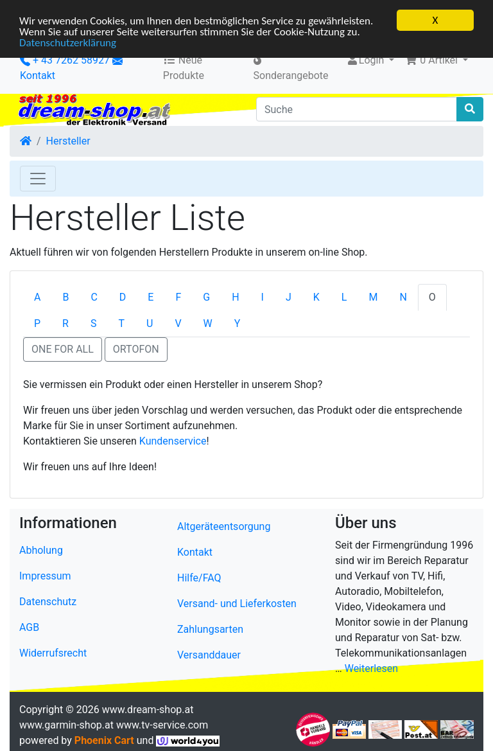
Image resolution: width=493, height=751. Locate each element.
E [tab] (150, 297)
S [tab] (94, 323)
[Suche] (356, 109)
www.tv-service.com (162, 725)
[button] (436, 60)
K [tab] (316, 297)
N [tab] (402, 297)
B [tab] (65, 297)
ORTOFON (136, 349)
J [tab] (288, 297)
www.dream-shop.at (148, 709)
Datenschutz (47, 602)
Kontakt (37, 75)
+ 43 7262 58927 (65, 60)
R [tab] (65, 323)
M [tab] (372, 297)
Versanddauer (209, 655)
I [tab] (262, 297)
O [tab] (432, 297)
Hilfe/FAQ (199, 578)
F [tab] (178, 297)
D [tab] (122, 297)
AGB (29, 627)
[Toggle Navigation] (38, 178)
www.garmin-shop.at (66, 725)
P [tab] (37, 323)
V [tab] (178, 323)
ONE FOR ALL (62, 349)
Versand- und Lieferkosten (237, 603)
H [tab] (235, 297)
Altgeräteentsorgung (223, 526)
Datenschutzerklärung (67, 42)
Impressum (45, 576)
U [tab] (149, 323)
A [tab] (37, 297)
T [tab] (121, 323)
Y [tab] (237, 323)
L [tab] (344, 297)
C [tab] (94, 297)
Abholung (41, 550)
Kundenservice (173, 441)
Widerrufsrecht (53, 653)
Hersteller (68, 141)
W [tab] (207, 323)
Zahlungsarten (210, 629)
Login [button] (366, 60)
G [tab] (206, 297)
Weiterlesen (371, 668)
